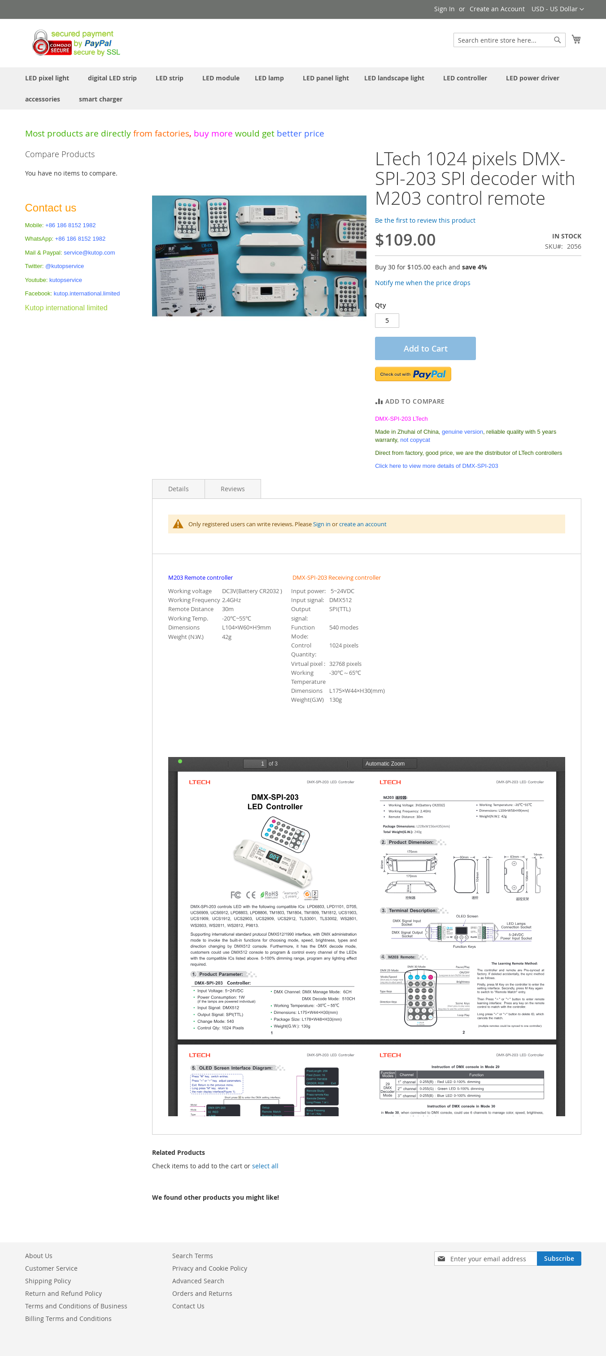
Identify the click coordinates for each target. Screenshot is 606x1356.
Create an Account (497, 8)
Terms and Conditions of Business (76, 1306)
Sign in (322, 524)
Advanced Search (198, 1281)
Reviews (233, 488)
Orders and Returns (202, 1293)
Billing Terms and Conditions (68, 1318)
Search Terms (192, 1255)
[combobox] (509, 40)
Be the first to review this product (425, 220)
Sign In (444, 8)
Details (178, 488)
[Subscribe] (559, 1258)
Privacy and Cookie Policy (209, 1268)
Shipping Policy (48, 1281)
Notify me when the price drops (423, 282)
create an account (363, 524)
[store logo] (73, 42)
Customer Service (51, 1268)
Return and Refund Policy (63, 1293)
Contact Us (188, 1306)
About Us (38, 1255)
